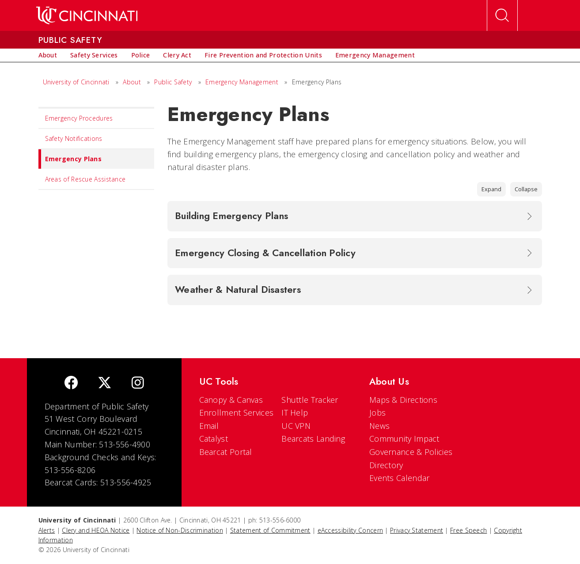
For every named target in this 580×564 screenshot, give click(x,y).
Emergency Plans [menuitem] (70, 159)
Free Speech (468, 530)
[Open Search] (502, 15)
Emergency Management (241, 82)
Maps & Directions (403, 399)
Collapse (526, 189)
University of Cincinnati (76, 82)
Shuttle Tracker (309, 399)
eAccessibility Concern (350, 530)
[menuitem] (48, 55)
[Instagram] (138, 383)
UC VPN (296, 425)
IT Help (294, 412)
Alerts (46, 530)
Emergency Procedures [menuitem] (79, 118)
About (132, 82)
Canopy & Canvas (231, 399)
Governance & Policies (410, 452)
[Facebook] (71, 383)
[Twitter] (105, 383)
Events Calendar (399, 478)
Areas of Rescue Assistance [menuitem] (85, 179)
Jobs (377, 412)
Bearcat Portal (225, 452)
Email (209, 425)
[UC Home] (87, 15)
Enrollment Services (236, 412)
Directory (386, 465)
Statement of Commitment (270, 530)
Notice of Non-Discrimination (179, 530)
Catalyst (213, 438)
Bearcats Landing (313, 438)
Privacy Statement (416, 530)
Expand (491, 189)
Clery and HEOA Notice (95, 530)
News (379, 425)
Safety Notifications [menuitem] (73, 138)
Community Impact (404, 438)
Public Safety (173, 82)
